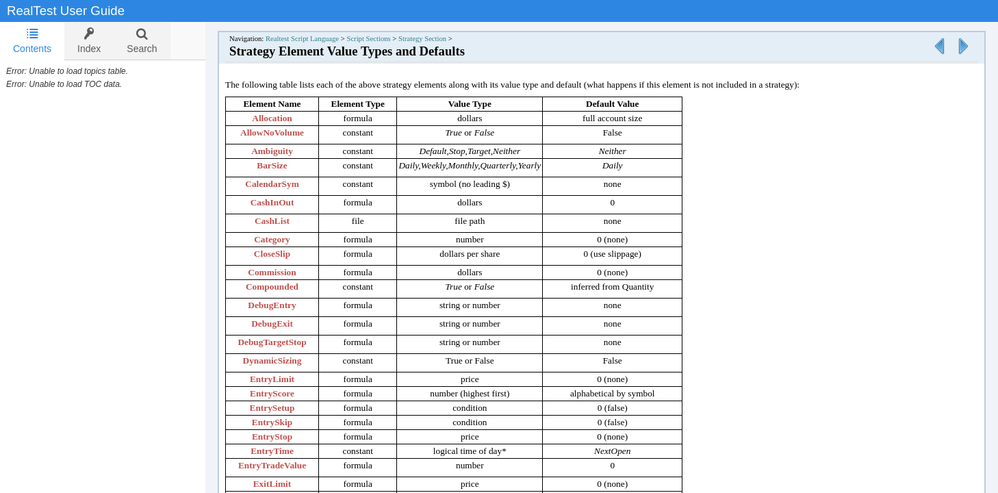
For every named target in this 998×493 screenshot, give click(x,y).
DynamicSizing (286, 360)
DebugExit (286, 323)
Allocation (286, 118)
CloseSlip (286, 254)
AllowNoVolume (286, 132)
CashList (285, 221)
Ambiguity (286, 151)
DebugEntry (285, 305)
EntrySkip (286, 422)
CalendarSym (286, 184)
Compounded (285, 286)
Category (286, 239)
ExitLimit (286, 484)
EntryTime (285, 451)
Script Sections (382, 38)
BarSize (285, 165)
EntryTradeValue (286, 465)
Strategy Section (436, 38)
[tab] (32, 41)
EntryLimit (286, 379)
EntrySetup (286, 408)
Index (89, 40)
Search (142, 40)
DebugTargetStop (285, 342)
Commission (285, 272)
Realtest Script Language (316, 38)
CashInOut (286, 202)
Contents (32, 40)
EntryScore (286, 393)
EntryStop (286, 436)
